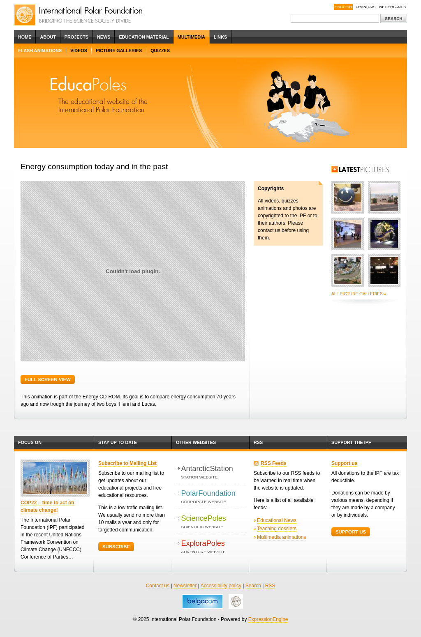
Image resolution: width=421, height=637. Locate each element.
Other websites (196, 442)
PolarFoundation (213, 497)
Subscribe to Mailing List (127, 463)
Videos (78, 50)
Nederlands (392, 7)
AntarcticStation (213, 473)
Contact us (157, 586)
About (48, 36)
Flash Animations (40, 50)
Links (220, 36)
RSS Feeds (274, 463)
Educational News (276, 520)
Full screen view (48, 379)
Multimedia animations (281, 537)
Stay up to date (117, 442)
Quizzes (160, 50)
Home (24, 36)
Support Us (350, 531)
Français (366, 7)
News (103, 36)
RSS (258, 442)
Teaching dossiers (276, 528)
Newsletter (185, 586)
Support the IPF (351, 442)
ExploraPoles (213, 547)
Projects (76, 36)
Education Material (144, 36)
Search (253, 586)
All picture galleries (357, 294)
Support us (344, 463)
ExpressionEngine (268, 619)
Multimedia (191, 36)
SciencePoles (213, 522)
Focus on (30, 442)
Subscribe (116, 546)
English (343, 7)
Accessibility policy (221, 586)
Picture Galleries (119, 50)
